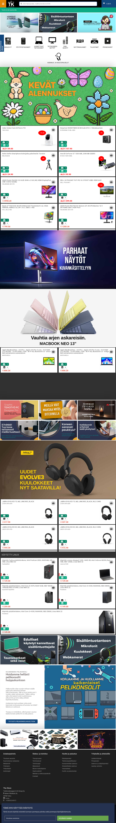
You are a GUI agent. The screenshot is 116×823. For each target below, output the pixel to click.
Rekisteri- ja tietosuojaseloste (42, 774)
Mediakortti (7, 763)
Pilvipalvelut (95, 761)
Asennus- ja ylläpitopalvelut (100, 763)
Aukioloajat (6, 771)
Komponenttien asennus (70, 763)
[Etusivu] (11, 7)
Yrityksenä (6, 766)
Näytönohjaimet (80, 42)
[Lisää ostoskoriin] (53, 130)
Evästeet (35, 776)
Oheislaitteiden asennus (70, 766)
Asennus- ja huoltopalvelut (58, 58)
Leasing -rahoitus (97, 766)
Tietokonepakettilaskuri (69, 761)
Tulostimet (94, 42)
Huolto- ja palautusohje (69, 771)
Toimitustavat (37, 761)
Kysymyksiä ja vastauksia (11, 761)
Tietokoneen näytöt (52, 42)
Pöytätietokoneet (23, 42)
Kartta (6, 799)
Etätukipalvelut (66, 758)
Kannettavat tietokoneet (39, 42)
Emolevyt (8, 42)
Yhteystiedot (7, 769)
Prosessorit (107, 42)
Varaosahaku (66, 769)
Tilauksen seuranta (9, 758)
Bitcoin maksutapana (39, 769)
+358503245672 (9, 801)
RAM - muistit (65, 42)
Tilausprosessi (37, 758)
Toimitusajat (37, 763)
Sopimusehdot (37, 771)
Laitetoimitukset (96, 758)
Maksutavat (36, 766)
